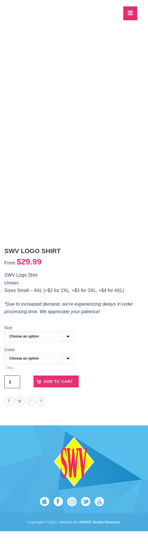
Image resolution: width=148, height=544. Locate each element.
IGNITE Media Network (98, 522)
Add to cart (58, 381)
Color (9, 349)
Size (8, 327)
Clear (9, 368)
